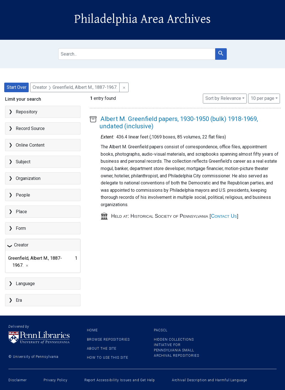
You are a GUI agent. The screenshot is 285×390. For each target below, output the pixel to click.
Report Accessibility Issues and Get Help (119, 380)
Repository (26, 111)
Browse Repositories (108, 339)
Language (25, 283)
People (23, 195)
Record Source (30, 128)
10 (262, 98)
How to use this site (107, 358)
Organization (28, 178)
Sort (223, 98)
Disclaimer (17, 380)
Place (21, 211)
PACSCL (160, 330)
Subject (23, 161)
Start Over (16, 87)
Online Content (30, 145)
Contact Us (224, 216)
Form (21, 228)
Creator (21, 245)
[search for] (136, 54)
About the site (102, 349)
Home (92, 330)
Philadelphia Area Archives (142, 19)
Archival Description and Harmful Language (209, 380)
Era (19, 300)
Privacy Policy (56, 380)
